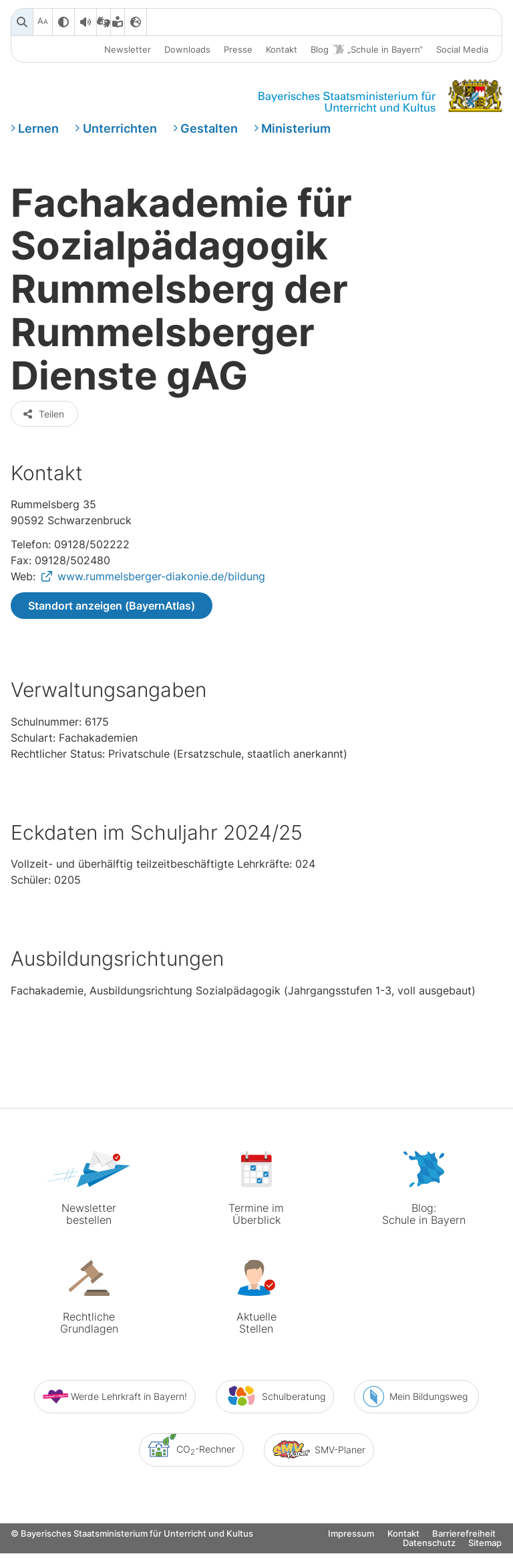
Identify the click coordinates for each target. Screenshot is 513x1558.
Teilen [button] (43, 426)
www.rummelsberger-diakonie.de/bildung (161, 589)
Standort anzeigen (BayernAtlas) (111, 618)
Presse (238, 49)
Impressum (351, 1547)
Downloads (187, 49)
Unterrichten (120, 129)
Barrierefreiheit (464, 1547)
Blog (367, 49)
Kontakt (281, 49)
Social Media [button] (462, 49)
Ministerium (296, 129)
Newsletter (127, 49)
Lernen (38, 129)
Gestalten (209, 129)
